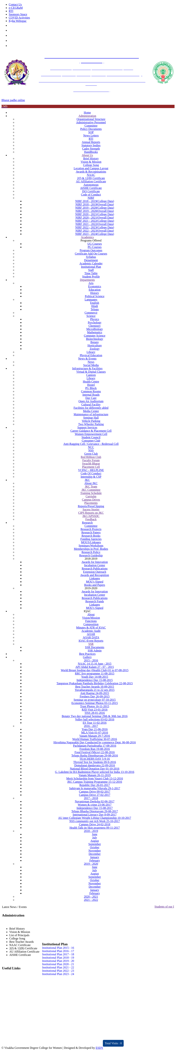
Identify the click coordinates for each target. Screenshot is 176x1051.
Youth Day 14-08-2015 (94, 676)
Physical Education (91, 355)
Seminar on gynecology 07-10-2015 (95, 699)
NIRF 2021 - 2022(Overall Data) (94, 224)
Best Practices (87, 653)
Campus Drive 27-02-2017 (94, 794)
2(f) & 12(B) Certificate (91, 178)
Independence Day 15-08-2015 (95, 680)
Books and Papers (94, 584)
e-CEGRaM (16, 7)
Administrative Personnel (91, 122)
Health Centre (91, 381)
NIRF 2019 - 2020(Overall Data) (94, 210)
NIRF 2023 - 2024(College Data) (94, 233)
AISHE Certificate (91, 188)
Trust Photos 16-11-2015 (94, 706)
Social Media (91, 365)
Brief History (91, 158)
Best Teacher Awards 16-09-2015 (94, 686)
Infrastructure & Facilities (87, 368)
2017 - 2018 (91, 798)
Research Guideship (91, 555)
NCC (91, 447)
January (94, 857)
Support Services (87, 427)
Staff (91, 270)
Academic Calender (90, 263)
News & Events (87, 358)
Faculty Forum (91, 460)
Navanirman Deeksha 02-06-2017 (94, 801)
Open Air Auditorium (90, 401)
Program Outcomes (91, 250)
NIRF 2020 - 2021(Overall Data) (94, 217)
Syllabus (91, 256)
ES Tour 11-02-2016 (95, 722)
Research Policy (91, 552)
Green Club (91, 453)
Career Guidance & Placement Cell (91, 430)
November (94, 850)
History (94, 293)
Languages (91, 299)
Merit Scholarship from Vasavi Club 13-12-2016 (94, 778)
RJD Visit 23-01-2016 (94, 709)
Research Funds (94, 601)
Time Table (91, 273)
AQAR (91, 634)
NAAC (91, 174)
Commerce (91, 312)
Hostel (91, 384)
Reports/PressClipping (91, 506)
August (94, 840)
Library (91, 352)
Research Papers (90, 532)
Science (91, 315)
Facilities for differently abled (91, 407)
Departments (87, 279)
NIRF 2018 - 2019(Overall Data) (94, 204)
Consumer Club (91, 440)
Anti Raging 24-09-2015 (94, 693)
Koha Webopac (18, 20)
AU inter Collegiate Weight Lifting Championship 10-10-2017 (94, 817)
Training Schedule (91, 493)
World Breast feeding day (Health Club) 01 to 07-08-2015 (94, 670)
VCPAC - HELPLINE (91, 470)
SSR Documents (94, 647)
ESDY (99, 1047)
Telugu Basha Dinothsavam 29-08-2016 (94, 755)
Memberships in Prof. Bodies (91, 548)
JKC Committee (91, 489)
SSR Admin (95, 650)
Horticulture (95, 345)
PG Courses (95, 247)
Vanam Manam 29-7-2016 (94, 735)
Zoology (95, 348)
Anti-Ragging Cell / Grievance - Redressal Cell (91, 443)
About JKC (91, 483)
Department (91, 260)
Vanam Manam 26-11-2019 (95, 775)
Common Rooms (91, 391)
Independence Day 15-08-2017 (95, 808)
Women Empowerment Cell (91, 434)
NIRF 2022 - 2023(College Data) (94, 227)
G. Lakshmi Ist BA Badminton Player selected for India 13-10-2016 (94, 771)
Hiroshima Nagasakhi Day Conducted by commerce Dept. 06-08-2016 (94, 742)
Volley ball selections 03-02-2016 (94, 719)
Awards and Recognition (94, 575)
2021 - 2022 (91, 899)
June (94, 834)
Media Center (91, 411)
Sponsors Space (18, 14)
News (91, 361)
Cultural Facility (90, 404)
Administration (87, 115)
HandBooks (91, 151)
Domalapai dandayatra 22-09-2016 (94, 765)
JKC (87, 479)
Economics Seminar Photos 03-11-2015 (94, 703)
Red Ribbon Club (91, 457)
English (94, 302)
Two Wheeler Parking (91, 424)
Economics (94, 286)
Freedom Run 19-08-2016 (95, 748)
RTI (11, 11)
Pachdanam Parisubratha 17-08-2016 (94, 745)
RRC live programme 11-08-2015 (94, 673)
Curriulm (91, 496)
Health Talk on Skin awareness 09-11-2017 (94, 827)
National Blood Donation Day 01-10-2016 (94, 768)
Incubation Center (94, 565)
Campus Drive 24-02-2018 (94, 824)
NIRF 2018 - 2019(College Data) (94, 201)
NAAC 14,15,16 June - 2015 (94, 663)
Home (87, 112)
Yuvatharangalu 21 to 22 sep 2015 (95, 689)
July (94, 837)
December (95, 853)
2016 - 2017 (91, 726)
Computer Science (94, 335)
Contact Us (15, 4)
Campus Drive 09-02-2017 (94, 791)
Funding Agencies (91, 539)
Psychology (94, 322)
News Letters (91, 135)
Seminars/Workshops (91, 545)
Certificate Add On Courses (91, 253)
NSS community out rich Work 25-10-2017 (94, 821)
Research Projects (91, 529)
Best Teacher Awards (21, 941)
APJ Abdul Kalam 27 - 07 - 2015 (94, 666)
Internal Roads (91, 394)
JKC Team (91, 486)
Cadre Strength (91, 148)
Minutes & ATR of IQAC (91, 627)
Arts (91, 283)
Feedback (90, 519)
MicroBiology (94, 329)
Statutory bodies (91, 145)
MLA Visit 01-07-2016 (94, 732)
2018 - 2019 (91, 830)
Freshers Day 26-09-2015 (95, 696)
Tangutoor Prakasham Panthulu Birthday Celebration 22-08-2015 (95, 683)
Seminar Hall (91, 417)
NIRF (91, 197)
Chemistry (94, 325)
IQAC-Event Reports (91, 640)
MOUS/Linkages (91, 542)
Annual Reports (91, 142)
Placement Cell (91, 466)
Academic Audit (91, 630)
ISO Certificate (91, 191)
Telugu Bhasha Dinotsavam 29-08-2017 (94, 811)
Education (94, 289)
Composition (90, 624)
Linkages (94, 578)
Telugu (95, 309)
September (94, 844)
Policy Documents (91, 128)
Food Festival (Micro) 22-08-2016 (95, 752)
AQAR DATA (91, 637)
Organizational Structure (91, 119)
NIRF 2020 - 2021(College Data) (94, 214)
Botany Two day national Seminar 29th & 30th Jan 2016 (94, 716)
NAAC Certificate (20, 945)
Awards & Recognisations (91, 171)
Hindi (94, 306)
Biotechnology (94, 338)
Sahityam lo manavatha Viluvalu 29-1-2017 (94, 788)
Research (87, 522)
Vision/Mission (91, 617)
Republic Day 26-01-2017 (94, 785)
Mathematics (94, 332)
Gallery (87, 657)
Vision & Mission (91, 161)
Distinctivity (30, 1041)
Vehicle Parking (91, 420)
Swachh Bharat (91, 463)
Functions (91, 621)
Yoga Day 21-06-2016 (95, 729)
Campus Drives (91, 499)
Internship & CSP (91, 476)
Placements (91, 502)
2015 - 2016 (91, 660)
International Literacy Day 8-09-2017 (95, 814)
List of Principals (19, 935)
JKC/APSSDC (90, 516)
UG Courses (94, 243)
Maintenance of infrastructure (91, 414)
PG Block (91, 388)
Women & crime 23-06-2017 (94, 804)
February (94, 860)
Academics (87, 237)
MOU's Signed (94, 581)
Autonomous (90, 184)
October (94, 847)
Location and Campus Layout (91, 168)
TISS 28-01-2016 (94, 712)
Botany (94, 342)
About (91, 614)
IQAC (5, 975)
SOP (91, 132)
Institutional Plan (91, 266)
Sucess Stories (91, 509)
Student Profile (91, 276)
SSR (91, 644)
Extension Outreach (94, 571)
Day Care (90, 397)
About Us (87, 155)
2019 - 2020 (91, 863)
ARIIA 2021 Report (78, 1041)
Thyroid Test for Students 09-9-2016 (94, 762)
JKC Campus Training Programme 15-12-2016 (94, 781)
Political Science (94, 296)
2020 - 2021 (91, 896)
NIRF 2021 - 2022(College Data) (94, 220)
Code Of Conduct (91, 473)
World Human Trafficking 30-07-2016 (94, 739)
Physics (94, 319)
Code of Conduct (91, 194)
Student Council (91, 437)
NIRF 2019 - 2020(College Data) (94, 207)
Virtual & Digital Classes (91, 371)
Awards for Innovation (95, 561)
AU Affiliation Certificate (91, 181)
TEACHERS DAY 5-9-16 (95, 758)
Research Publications (95, 568)
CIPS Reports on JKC (91, 512)
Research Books (91, 535)
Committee (90, 125)
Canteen (91, 375)
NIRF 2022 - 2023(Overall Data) (94, 230)
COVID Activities (19, 17)
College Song (91, 165)
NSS (91, 450)
